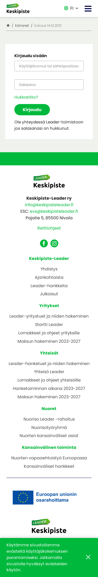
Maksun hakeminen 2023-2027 (49, 341)
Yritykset (49, 306)
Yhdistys (49, 269)
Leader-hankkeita (49, 286)
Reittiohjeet (49, 228)
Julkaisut (49, 294)
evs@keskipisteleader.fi (54, 211)
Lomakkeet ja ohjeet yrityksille (49, 333)
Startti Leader (49, 325)
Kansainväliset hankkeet (49, 466)
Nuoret (49, 409)
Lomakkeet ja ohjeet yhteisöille (49, 380)
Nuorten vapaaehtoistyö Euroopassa (49, 458)
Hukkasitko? (26, 97)
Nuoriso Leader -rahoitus (49, 419)
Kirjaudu (32, 110)
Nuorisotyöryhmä (49, 428)
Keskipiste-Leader (49, 258)
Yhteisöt (49, 353)
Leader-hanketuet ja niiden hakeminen (49, 364)
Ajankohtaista (49, 277)
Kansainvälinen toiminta (49, 447)
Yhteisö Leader (49, 372)
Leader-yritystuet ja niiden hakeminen (49, 316)
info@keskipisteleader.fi (49, 205)
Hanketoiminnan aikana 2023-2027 (49, 388)
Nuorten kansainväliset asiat (49, 436)
